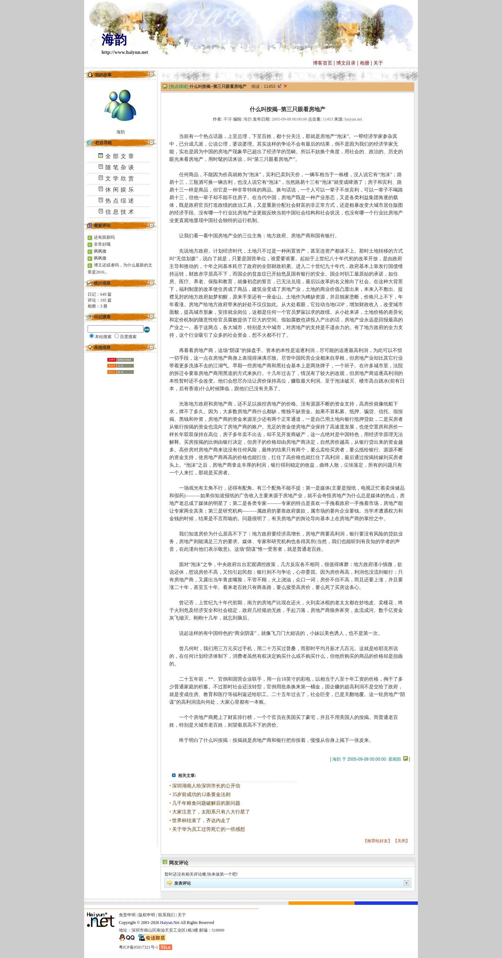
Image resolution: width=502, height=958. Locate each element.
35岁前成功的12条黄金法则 (201, 794)
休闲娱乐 (117, 190)
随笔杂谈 (117, 167)
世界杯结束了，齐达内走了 (201, 820)
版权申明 (146, 914)
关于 (378, 63)
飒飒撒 (100, 251)
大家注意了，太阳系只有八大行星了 (211, 811)
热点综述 (117, 201)
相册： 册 (97, 306)
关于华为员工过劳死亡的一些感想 (208, 829)
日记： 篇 (100, 294)
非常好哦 (102, 244)
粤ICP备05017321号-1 (138, 947)
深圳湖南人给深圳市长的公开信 (206, 785)
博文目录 (346, 63)
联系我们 (166, 914)
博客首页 (322, 63)
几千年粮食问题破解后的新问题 (206, 803)
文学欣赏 (117, 178)
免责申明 (127, 914)
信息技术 (117, 212)
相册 (365, 63)
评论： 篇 (100, 300)
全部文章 (117, 156)
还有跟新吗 (104, 237)
